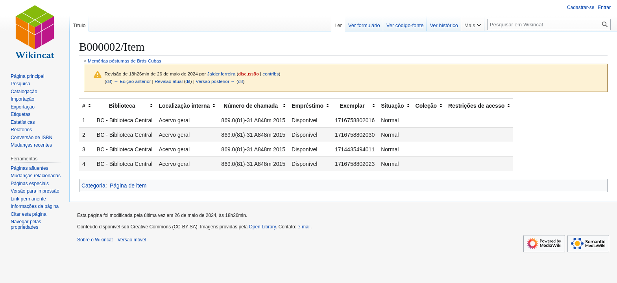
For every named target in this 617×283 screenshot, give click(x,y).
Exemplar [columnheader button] (352, 106)
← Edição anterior (132, 81)
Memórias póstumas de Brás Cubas (124, 60)
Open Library (262, 227)
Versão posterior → (215, 81)
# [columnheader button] (83, 106)
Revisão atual (169, 81)
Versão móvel (132, 240)
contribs (270, 73)
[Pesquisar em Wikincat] (549, 24)
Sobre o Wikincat (95, 240)
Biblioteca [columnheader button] (122, 106)
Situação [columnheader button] (392, 106)
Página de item (128, 185)
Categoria (93, 185)
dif (108, 81)
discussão (248, 73)
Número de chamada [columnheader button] (251, 106)
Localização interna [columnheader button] (184, 106)
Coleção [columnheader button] (426, 106)
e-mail (303, 227)
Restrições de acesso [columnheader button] (476, 106)
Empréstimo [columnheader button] (307, 106)
